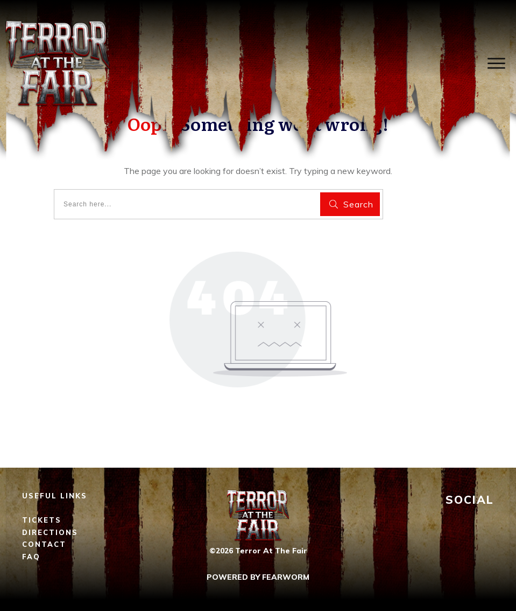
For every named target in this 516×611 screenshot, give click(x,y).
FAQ (31, 556)
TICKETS (41, 520)
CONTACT (44, 544)
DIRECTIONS (50, 532)
